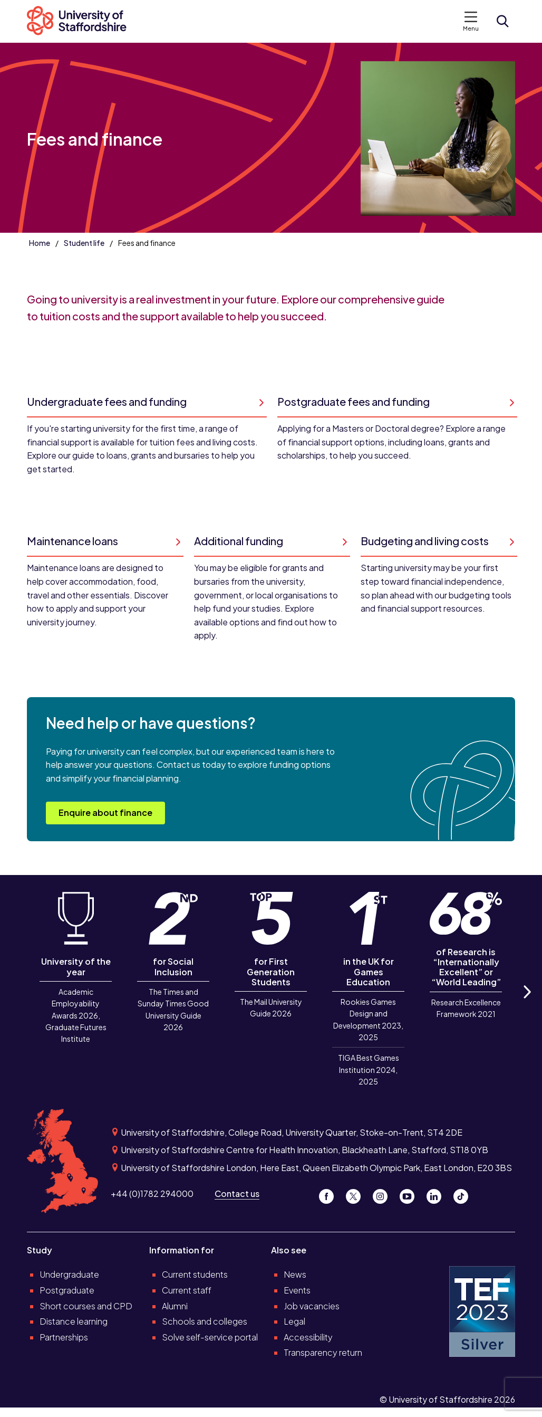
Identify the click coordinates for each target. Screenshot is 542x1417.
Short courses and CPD (86, 1305)
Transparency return (323, 1352)
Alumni (175, 1305)
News (295, 1274)
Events (297, 1290)
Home (39, 243)
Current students (195, 1274)
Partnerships (64, 1337)
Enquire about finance (105, 812)
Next (526, 1003)
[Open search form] (502, 21)
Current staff (186, 1290)
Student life (84, 243)
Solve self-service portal (210, 1337)
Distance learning (74, 1321)
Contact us (237, 1193)
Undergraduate (69, 1274)
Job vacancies (312, 1305)
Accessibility (308, 1337)
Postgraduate (67, 1290)
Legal (294, 1321)
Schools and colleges (204, 1321)
